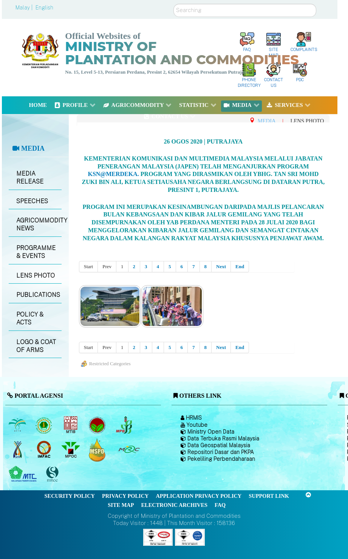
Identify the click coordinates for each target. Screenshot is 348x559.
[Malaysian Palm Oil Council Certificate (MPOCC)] (98, 449)
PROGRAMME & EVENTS (36, 251)
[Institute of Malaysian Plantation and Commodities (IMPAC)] (44, 449)
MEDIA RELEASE (29, 177)
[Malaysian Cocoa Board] (98, 424)
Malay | (24, 8)
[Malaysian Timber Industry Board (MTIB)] (71, 424)
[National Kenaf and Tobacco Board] (18, 449)
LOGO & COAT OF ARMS (36, 346)
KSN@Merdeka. (113, 174)
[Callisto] (158, 536)
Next (221, 266)
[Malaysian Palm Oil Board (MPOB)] (18, 424)
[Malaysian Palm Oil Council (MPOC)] (71, 449)
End (239, 266)
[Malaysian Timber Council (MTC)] (23, 474)
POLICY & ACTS (29, 318)
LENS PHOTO (35, 275)
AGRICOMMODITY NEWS (39, 224)
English (44, 8)
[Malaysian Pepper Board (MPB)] (124, 424)
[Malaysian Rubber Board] (44, 424)
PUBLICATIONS (38, 294)
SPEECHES (32, 201)
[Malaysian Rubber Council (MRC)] (128, 449)
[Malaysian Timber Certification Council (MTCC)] (53, 474)
